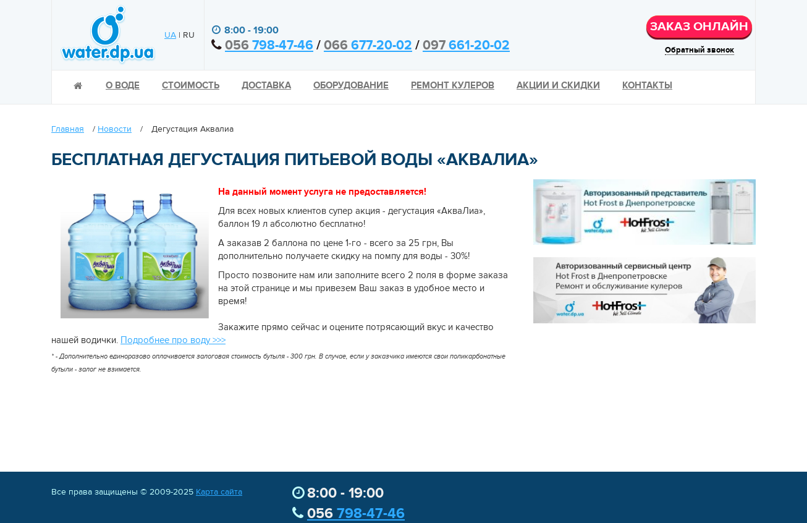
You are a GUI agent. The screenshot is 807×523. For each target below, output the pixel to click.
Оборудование (351, 85)
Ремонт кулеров (452, 85)
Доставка (266, 85)
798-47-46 (269, 46)
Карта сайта (219, 492)
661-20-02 (466, 46)
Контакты (647, 85)
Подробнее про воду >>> (173, 340)
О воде (123, 85)
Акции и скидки (558, 85)
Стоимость (190, 85)
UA (170, 35)
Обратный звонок (699, 50)
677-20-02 (368, 46)
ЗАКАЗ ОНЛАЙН (699, 26)
